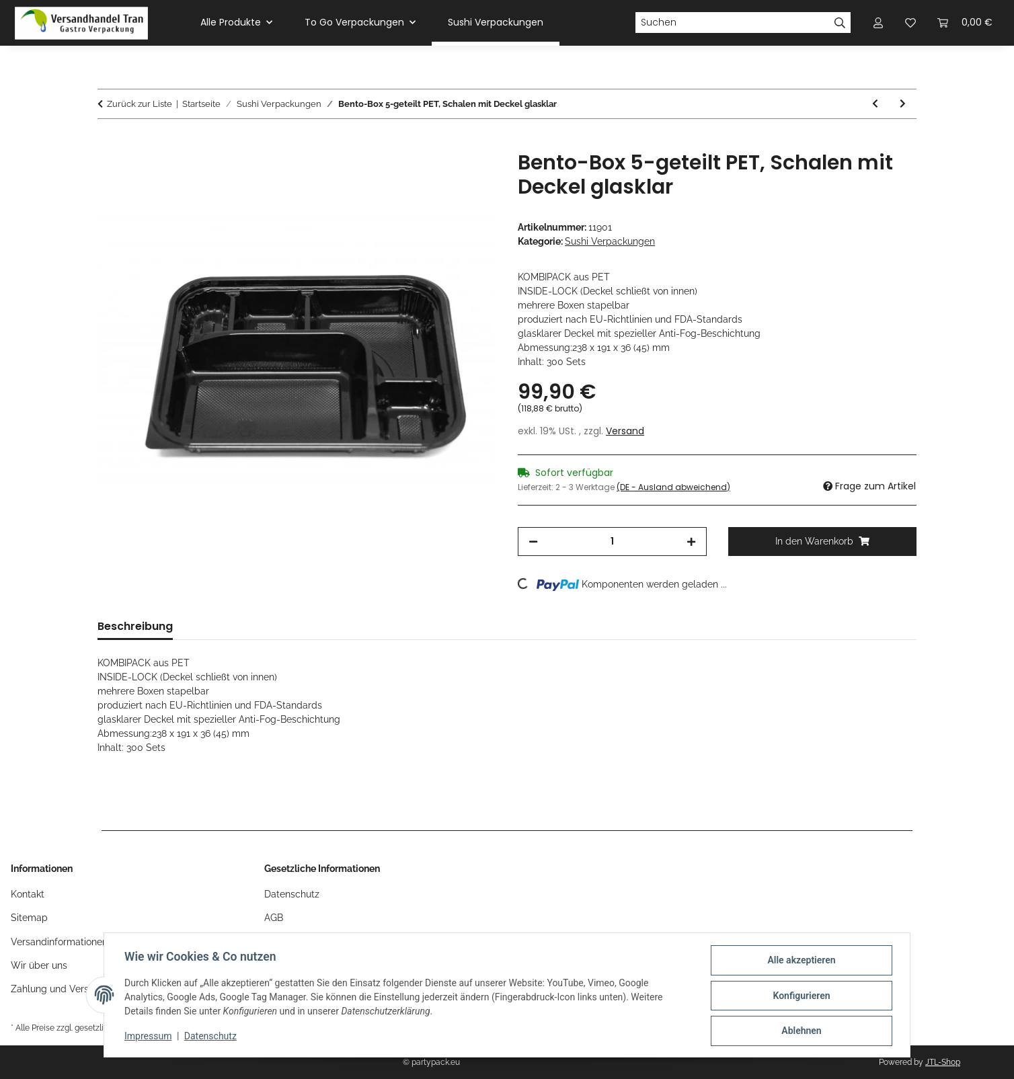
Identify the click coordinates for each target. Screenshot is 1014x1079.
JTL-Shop (942, 1062)
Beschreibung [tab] (135, 626)
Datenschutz (212, 1037)
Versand (625, 431)
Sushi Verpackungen (610, 241)
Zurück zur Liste (139, 104)
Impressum (149, 1037)
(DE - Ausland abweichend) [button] (673, 487)
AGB (273, 917)
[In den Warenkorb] (108, 143)
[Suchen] (732, 22)
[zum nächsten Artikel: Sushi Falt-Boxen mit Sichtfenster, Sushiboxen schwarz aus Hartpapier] (902, 103)
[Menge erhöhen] (691, 541)
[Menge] (612, 541)
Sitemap (29, 917)
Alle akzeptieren (800, 961)
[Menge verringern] (533, 541)
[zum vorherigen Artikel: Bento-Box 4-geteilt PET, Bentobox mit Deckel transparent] (875, 103)
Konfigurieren (799, 996)
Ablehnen (800, 1031)
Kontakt (27, 894)
